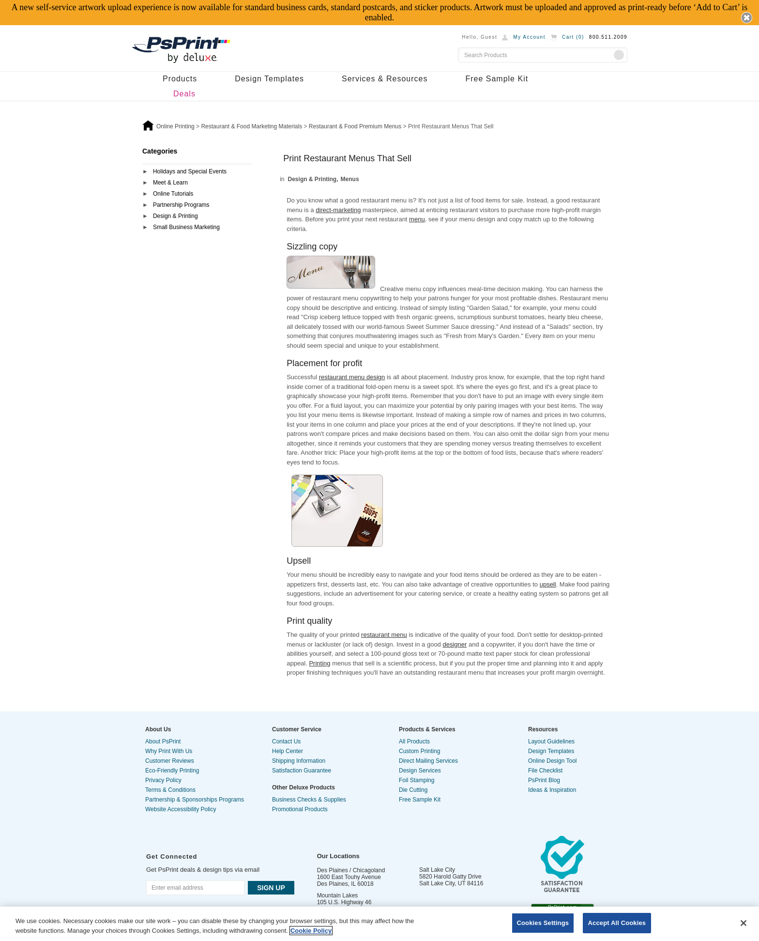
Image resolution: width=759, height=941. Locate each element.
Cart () (573, 37)
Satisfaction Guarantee (301, 770)
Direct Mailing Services (428, 760)
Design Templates (269, 79)
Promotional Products (300, 809)
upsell (548, 584)
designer (454, 644)
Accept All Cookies (617, 922)
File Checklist (545, 770)
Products (180, 79)
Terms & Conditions (170, 790)
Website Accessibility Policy (180, 809)
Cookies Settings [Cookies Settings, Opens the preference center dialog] (543, 922)
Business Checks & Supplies (309, 799)
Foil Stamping (416, 780)
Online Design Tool (552, 760)
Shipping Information (298, 760)
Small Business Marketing (186, 227)
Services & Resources (384, 79)
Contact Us (286, 741)
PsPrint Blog (544, 780)
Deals (184, 94)
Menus (350, 179)
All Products (414, 741)
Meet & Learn (170, 182)
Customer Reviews (169, 760)
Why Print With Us (168, 751)
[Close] (743, 923)
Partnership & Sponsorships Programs (194, 799)
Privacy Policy (163, 780)
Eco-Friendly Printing (172, 770)
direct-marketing (338, 210)
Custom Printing (419, 751)
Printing (319, 663)
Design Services (420, 770)
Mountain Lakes (337, 895)
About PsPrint (163, 741)
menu (417, 219)
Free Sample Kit (496, 79)
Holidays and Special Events (190, 171)
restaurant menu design (352, 377)
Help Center (287, 751)
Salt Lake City (437, 869)
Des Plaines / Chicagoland (351, 870)
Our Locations (338, 856)
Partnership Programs (181, 204)
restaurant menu (384, 634)
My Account (529, 37)
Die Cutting (413, 790)
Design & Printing (175, 216)
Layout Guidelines (551, 741)
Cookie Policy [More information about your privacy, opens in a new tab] (311, 930)
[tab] (197, 172)
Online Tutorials (173, 193)
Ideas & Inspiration (552, 790)
